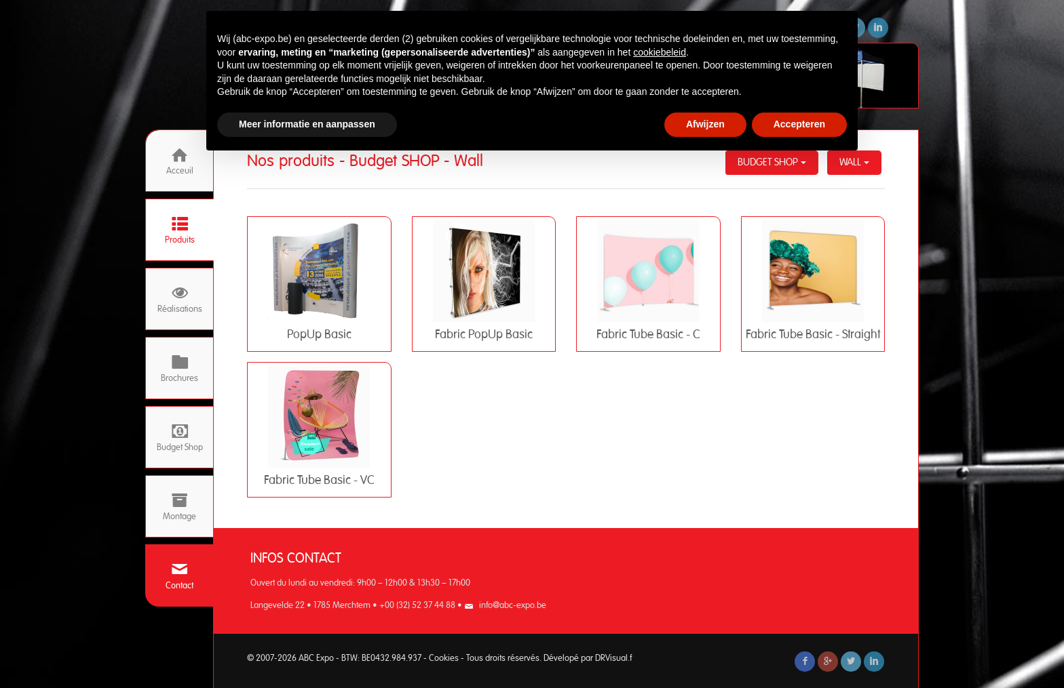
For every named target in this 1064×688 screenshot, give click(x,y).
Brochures (179, 368)
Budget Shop (180, 437)
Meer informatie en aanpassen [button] (307, 124)
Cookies (444, 658)
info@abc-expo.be (512, 605)
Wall (854, 162)
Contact (179, 575)
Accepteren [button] (799, 124)
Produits (180, 230)
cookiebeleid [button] (659, 52)
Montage (179, 506)
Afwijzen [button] (705, 124)
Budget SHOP (772, 162)
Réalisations (179, 299)
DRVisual (611, 658)
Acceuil (179, 161)
